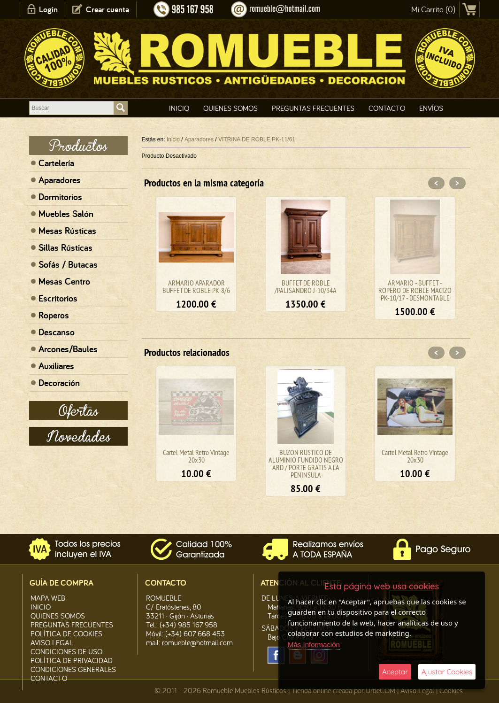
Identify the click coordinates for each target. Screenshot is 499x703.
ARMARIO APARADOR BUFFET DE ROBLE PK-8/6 (196, 286)
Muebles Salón (65, 214)
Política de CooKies (66, 633)
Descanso (56, 332)
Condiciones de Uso (66, 651)
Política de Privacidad (72, 660)
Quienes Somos (230, 108)
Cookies (451, 690)
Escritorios (57, 298)
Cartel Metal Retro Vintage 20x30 (196, 456)
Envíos (431, 108)
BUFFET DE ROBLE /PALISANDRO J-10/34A (306, 286)
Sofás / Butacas (68, 264)
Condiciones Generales (73, 669)
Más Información (314, 645)
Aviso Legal (417, 690)
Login (48, 9)
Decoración (59, 383)
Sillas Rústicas (65, 247)
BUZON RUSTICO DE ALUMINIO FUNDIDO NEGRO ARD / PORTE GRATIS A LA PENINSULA (306, 463)
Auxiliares (56, 366)
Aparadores (59, 180)
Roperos (53, 315)
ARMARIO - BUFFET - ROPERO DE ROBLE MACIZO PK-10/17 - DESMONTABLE (415, 290)
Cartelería (56, 163)
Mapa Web (48, 598)
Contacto (386, 108)
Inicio (179, 108)
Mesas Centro (64, 281)
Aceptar (395, 671)
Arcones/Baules (68, 349)
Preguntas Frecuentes (313, 108)
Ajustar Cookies (447, 671)
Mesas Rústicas (67, 230)
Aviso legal (52, 642)
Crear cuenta (107, 9)
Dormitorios (60, 197)
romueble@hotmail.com (197, 642)
